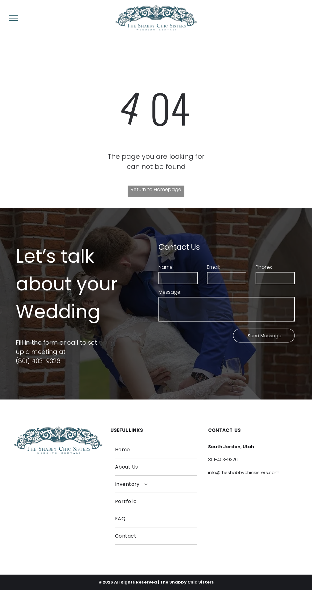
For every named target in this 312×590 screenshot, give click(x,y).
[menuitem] (156, 449)
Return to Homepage (156, 189)
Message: (169, 292)
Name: (166, 267)
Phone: (264, 267)
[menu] (14, 18)
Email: (213, 267)
